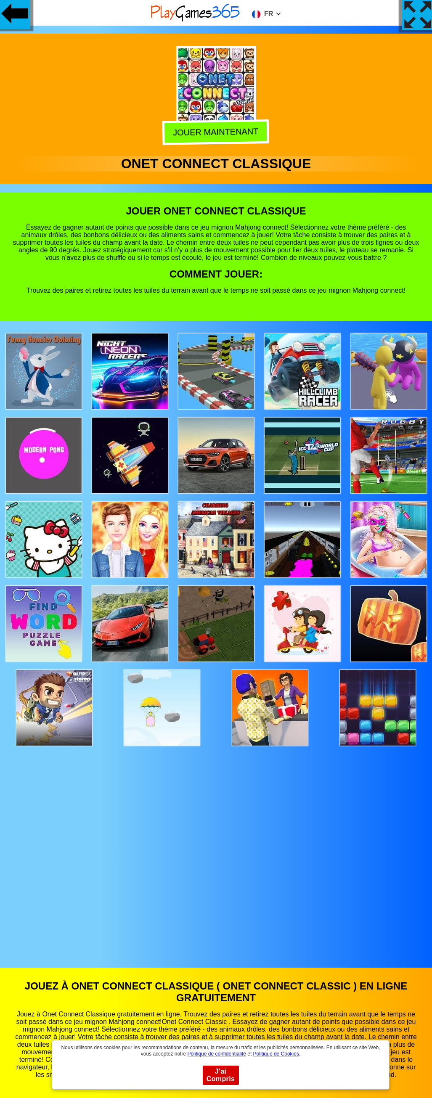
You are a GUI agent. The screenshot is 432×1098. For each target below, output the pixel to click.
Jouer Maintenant (217, 132)
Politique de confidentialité (216, 1054)
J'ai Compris (221, 1075)
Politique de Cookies (276, 1054)
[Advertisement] (216, 848)
